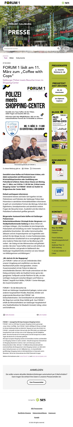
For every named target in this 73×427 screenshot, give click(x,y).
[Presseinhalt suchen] (32, 48)
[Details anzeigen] (59, 172)
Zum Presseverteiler (37, 382)
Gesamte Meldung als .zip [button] (59, 71)
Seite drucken (9, 315)
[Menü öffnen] (3, 2)
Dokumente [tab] (20, 58)
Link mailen (43, 315)
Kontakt (36, 417)
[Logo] (12, 2)
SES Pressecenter (36, 408)
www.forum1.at (24, 356)
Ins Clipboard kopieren (59, 100)
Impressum (52, 413)
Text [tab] (5, 58)
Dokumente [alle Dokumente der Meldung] (59, 160)
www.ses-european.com (39, 356)
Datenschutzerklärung (40, 413)
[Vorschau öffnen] (25, 124)
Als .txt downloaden (59, 91)
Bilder (56, 112)
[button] (59, 48)
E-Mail (54, 253)
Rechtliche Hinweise (24, 413)
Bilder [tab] (12, 58)
